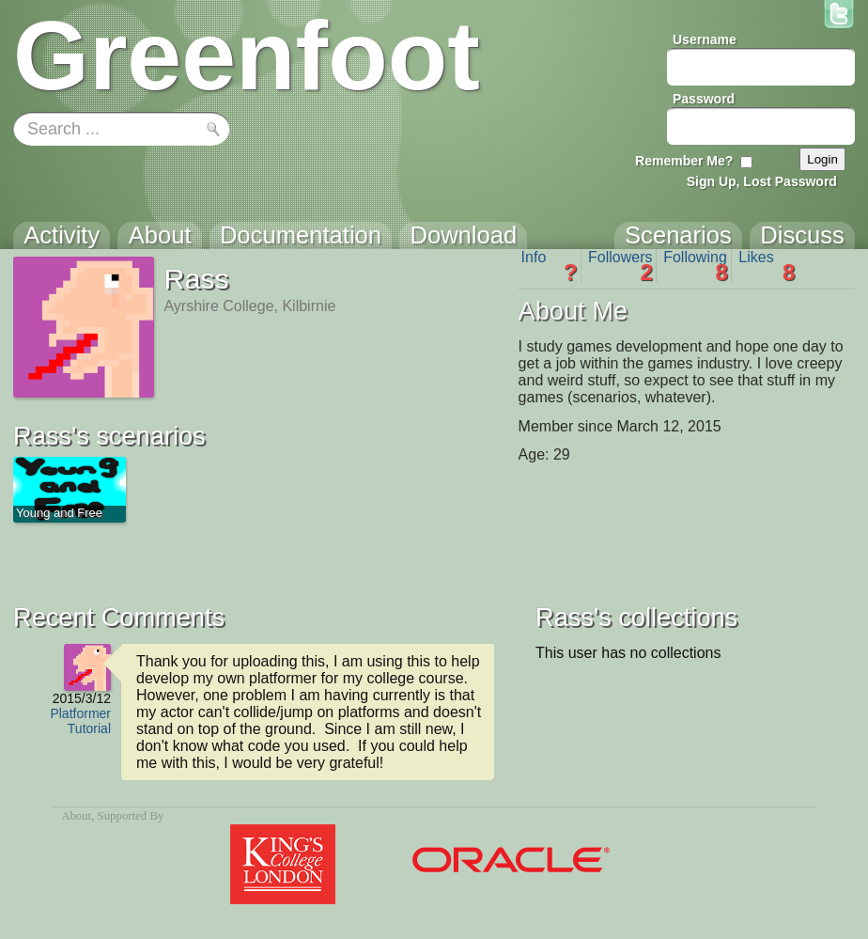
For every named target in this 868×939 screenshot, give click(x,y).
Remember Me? (684, 160)
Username (704, 39)
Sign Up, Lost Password (762, 181)
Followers (620, 266)
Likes (766, 266)
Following (695, 266)
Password (704, 98)
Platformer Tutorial (80, 721)
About (76, 815)
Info (549, 266)
